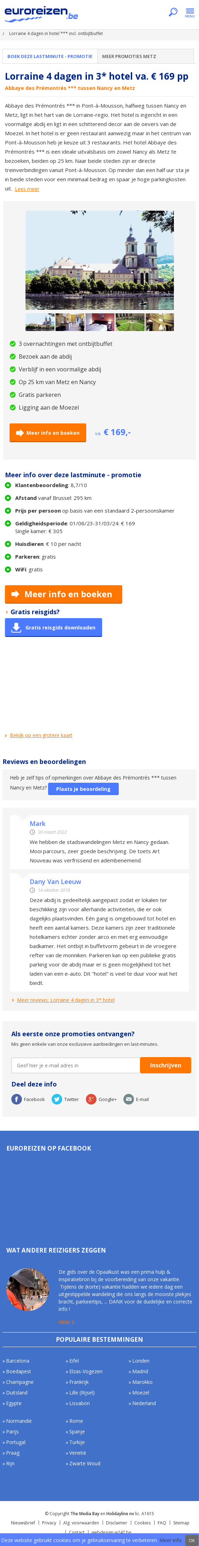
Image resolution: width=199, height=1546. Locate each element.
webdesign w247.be (111, 1532)
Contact (76, 1532)
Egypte (14, 1403)
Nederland (144, 1403)
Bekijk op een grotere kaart (41, 735)
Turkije (77, 1442)
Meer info (170, 1540)
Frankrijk (79, 1382)
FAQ (162, 1523)
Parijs (12, 1431)
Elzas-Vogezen (86, 1371)
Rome (76, 1420)
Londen (141, 1360)
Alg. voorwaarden (81, 1523)
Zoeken (173, 13)
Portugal (15, 1442)
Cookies (142, 1523)
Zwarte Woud (84, 1463)
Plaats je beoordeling (83, 789)
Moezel (140, 1392)
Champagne (20, 1382)
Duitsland (17, 1392)
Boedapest (18, 1371)
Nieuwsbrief (23, 1523)
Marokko (142, 1382)
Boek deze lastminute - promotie (49, 56)
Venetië (77, 1452)
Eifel (74, 1360)
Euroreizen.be (42, 15)
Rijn (10, 1463)
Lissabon (79, 1403)
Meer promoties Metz (129, 56)
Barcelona (17, 1360)
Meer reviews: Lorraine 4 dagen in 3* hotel (66, 1000)
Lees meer (27, 189)
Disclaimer (116, 1523)
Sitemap (181, 1523)
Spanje (77, 1431)
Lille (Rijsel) (82, 1392)
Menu (190, 13)
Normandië (19, 1420)
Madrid (140, 1371)
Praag (12, 1452)
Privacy (49, 1523)
